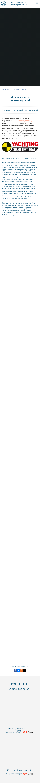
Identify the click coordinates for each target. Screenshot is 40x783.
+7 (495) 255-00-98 (19, 5)
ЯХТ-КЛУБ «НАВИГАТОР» (19, 2)
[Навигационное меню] (37, 2)
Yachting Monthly (25, 121)
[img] (3, 3)
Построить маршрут (14, 732)
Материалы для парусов (20, 89)
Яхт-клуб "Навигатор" (7, 89)
